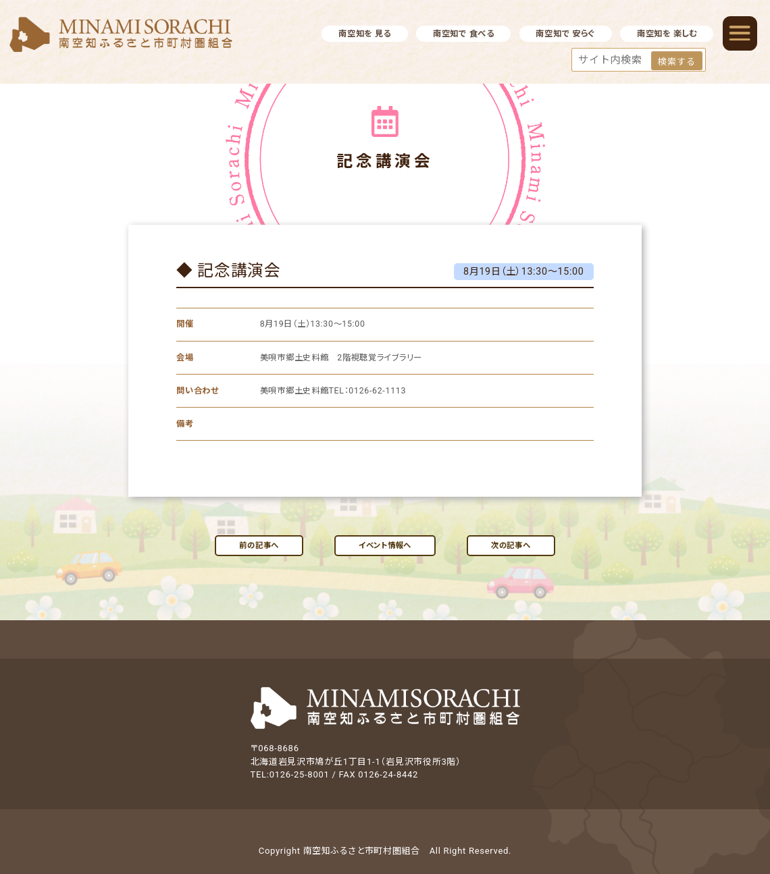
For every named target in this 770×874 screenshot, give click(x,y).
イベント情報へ (385, 545)
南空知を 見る (364, 33)
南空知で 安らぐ (565, 33)
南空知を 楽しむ (667, 33)
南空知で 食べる (463, 33)
